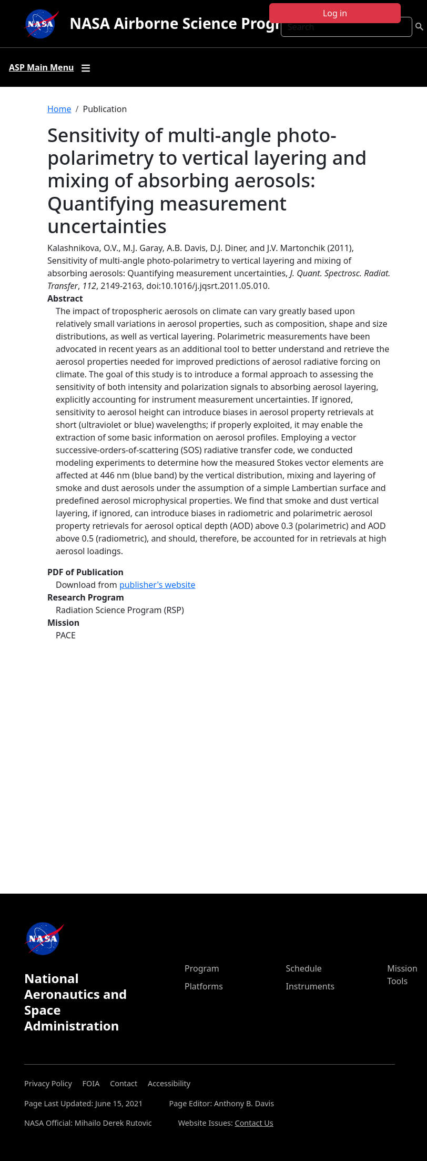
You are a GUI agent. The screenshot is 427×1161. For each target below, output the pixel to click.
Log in (335, 13)
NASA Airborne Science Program (186, 23)
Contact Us (254, 1123)
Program (202, 968)
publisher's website (157, 584)
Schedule (304, 968)
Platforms (204, 986)
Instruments (310, 986)
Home (59, 109)
